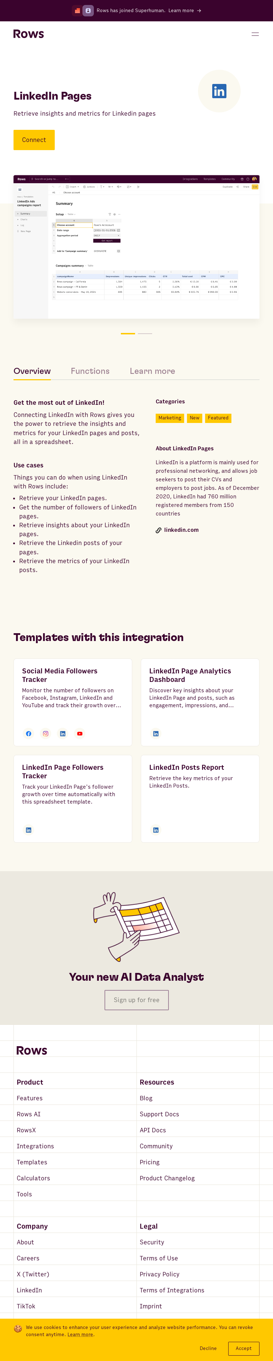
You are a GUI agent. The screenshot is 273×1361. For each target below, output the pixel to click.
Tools (24, 1194)
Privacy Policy (160, 1274)
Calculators (33, 1178)
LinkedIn (29, 1290)
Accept (244, 1348)
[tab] (37, 371)
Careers (28, 1258)
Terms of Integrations (172, 1290)
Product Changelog (167, 1178)
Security (152, 1242)
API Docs (153, 1130)
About (25, 1242)
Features (30, 1098)
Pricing (150, 1162)
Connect (34, 140)
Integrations (35, 1146)
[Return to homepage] (29, 34)
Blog (146, 1098)
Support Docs (159, 1114)
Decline (208, 1348)
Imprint (151, 1306)
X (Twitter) (33, 1274)
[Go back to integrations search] (18, 61)
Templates (32, 1162)
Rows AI (29, 1114)
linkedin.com (177, 530)
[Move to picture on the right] (197, 248)
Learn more (80, 1335)
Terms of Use (159, 1258)
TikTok (26, 1306)
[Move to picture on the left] (75, 248)
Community (156, 1146)
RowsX (26, 1130)
